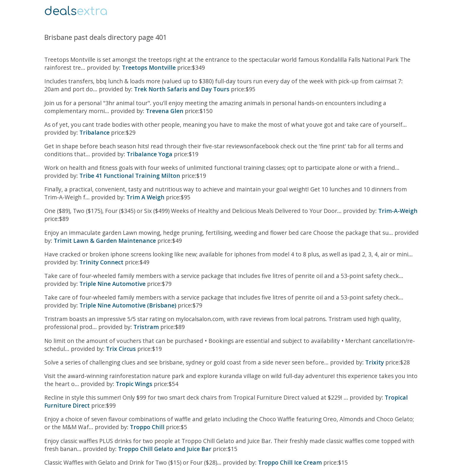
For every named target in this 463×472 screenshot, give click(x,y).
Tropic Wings (134, 384)
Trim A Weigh (145, 197)
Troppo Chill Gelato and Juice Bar (164, 449)
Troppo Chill (147, 427)
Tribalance (94, 132)
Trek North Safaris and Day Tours (181, 89)
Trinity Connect (101, 262)
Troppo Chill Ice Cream (290, 462)
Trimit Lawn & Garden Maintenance (105, 241)
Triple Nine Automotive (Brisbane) (127, 305)
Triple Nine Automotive (112, 284)
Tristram (146, 327)
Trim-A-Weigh (398, 211)
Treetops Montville (149, 67)
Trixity (374, 362)
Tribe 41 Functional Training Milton (129, 176)
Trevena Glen (164, 111)
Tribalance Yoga (149, 154)
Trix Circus (121, 349)
